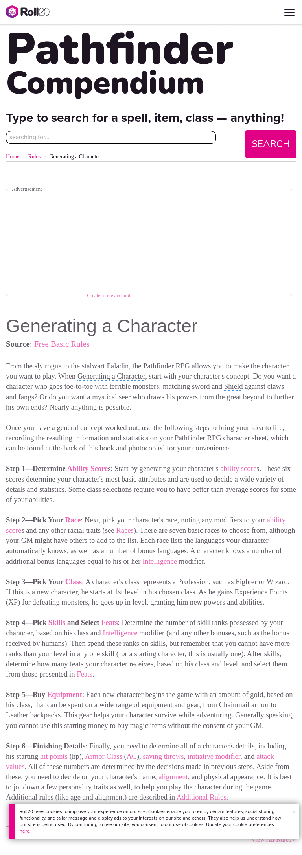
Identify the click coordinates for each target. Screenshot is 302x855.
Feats (109, 622)
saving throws (163, 756)
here (24, 831)
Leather (17, 715)
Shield (233, 386)
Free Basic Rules (62, 343)
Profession (193, 581)
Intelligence (159, 561)
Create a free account (108, 295)
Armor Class (103, 756)
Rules (34, 157)
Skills (57, 622)
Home (12, 157)
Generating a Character (111, 376)
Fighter (246, 581)
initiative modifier (214, 756)
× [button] (293, 811)
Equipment (64, 694)
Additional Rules (201, 797)
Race (73, 520)
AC (132, 756)
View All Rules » (273, 839)
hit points (54, 756)
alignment (173, 776)
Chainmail (234, 705)
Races (125, 530)
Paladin (118, 366)
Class (73, 581)
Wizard (277, 581)
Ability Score (87, 468)
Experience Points (261, 592)
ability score (238, 468)
